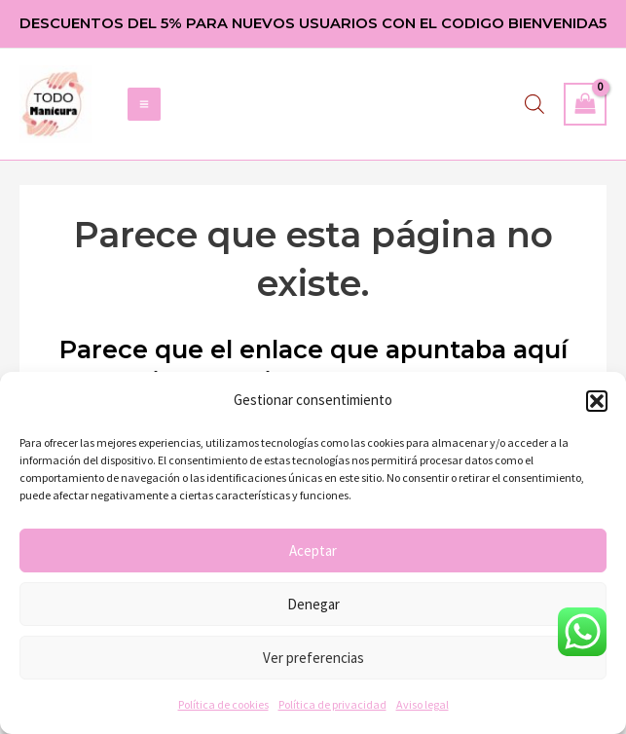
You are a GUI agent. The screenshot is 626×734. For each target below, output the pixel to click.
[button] (597, 401)
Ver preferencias (313, 657)
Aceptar (313, 550)
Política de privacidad (332, 704)
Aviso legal (422, 704)
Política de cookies (223, 704)
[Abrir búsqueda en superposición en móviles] (534, 107)
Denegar (313, 604)
